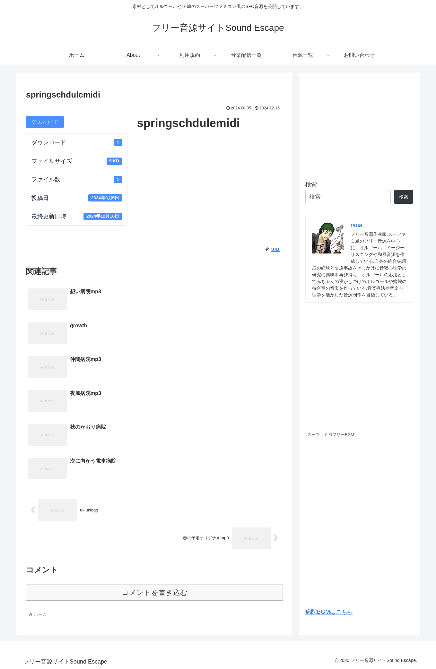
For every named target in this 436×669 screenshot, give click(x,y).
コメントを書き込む (154, 491)
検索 (311, 184)
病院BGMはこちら (329, 612)
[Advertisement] (359, 124)
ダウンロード (44, 121)
